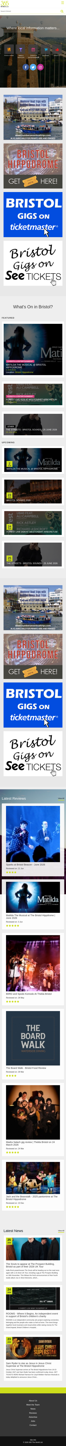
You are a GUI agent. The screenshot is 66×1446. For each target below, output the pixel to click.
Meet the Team (33, 1405)
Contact (33, 1425)
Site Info (33, 1440)
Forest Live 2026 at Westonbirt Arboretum (32, 532)
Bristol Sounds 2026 (19, 500)
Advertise (33, 1417)
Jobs (33, 1421)
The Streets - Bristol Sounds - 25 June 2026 (32, 563)
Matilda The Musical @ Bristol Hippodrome (32, 469)
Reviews (33, 1413)
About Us (33, 1401)
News (33, 1409)
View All (61, 798)
